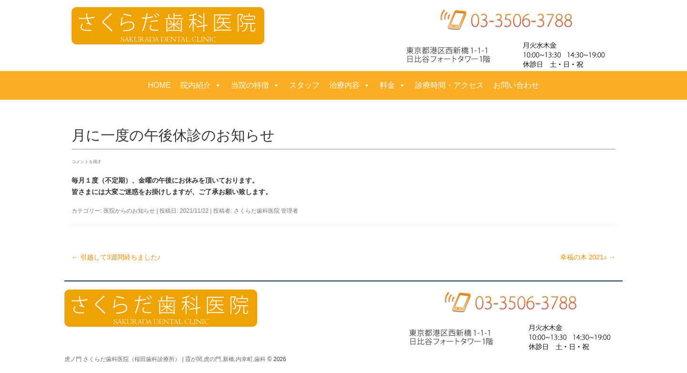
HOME (159, 85)
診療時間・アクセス (449, 85)
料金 (393, 85)
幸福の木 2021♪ (587, 257)
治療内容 (349, 85)
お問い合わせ (516, 85)
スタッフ (304, 85)
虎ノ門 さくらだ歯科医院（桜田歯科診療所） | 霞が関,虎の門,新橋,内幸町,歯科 (165, 359)
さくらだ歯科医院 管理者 (266, 210)
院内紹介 (200, 85)
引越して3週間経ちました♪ (116, 257)
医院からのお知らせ (129, 210)
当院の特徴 (255, 85)
